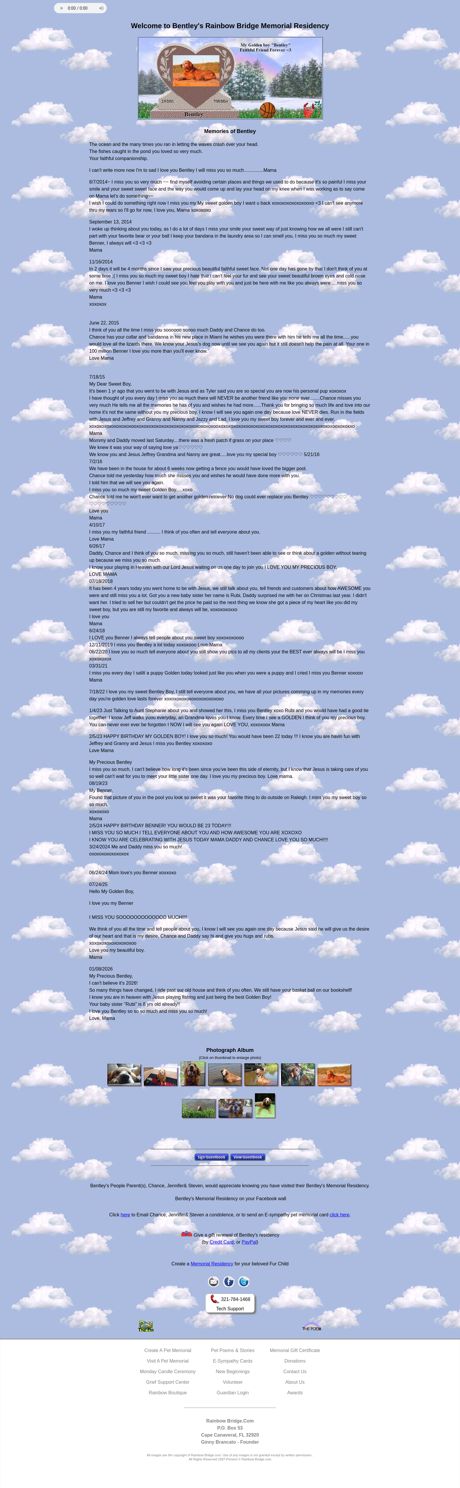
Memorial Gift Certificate (295, 1350)
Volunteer (233, 1382)
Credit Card (222, 1242)
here (125, 1214)
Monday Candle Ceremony (168, 1371)
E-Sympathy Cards (232, 1360)
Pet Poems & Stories (233, 1350)
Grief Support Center (168, 1382)
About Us (295, 1382)
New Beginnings (233, 1371)
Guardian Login (233, 1392)
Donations (294, 1360)
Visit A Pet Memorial (168, 1360)
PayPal (249, 1242)
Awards (295, 1392)
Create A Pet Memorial (167, 1350)
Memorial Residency (212, 1263)
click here (340, 1214)
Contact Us (295, 1371)
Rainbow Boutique (168, 1392)
